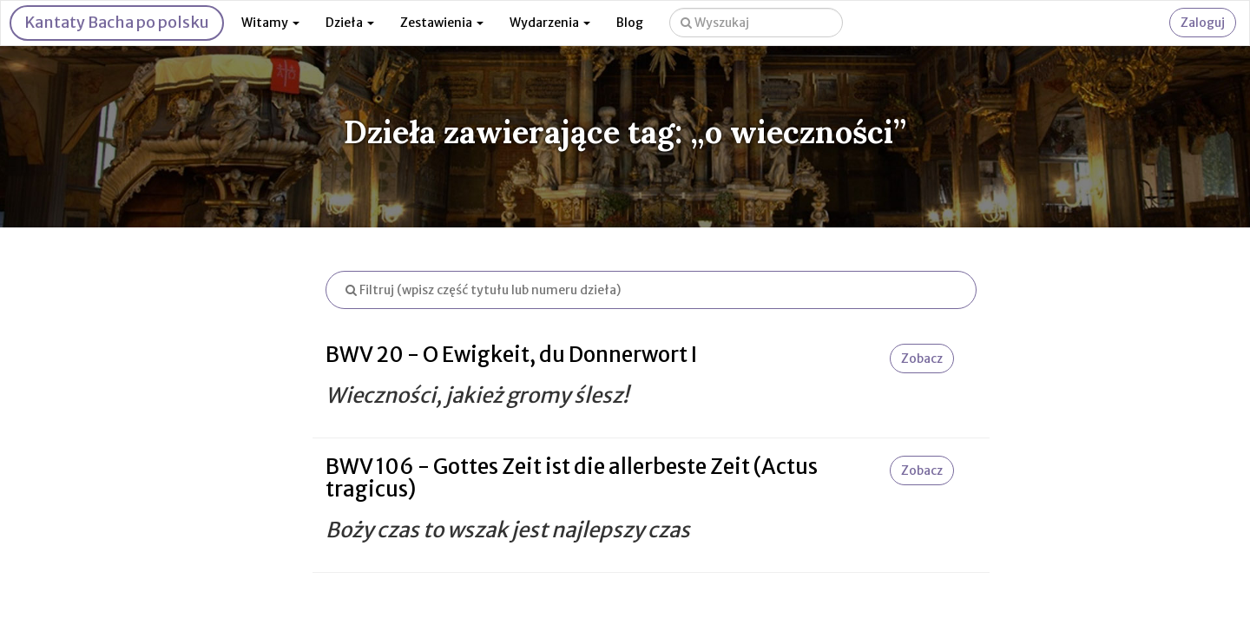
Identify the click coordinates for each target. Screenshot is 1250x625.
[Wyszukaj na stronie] (756, 22)
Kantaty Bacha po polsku (116, 22)
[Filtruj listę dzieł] (651, 289)
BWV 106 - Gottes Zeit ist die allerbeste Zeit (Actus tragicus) (572, 478)
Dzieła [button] (350, 22)
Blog (629, 22)
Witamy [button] (270, 22)
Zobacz (922, 358)
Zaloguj (1203, 22)
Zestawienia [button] (442, 22)
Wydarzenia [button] (550, 22)
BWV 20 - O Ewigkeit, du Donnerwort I (511, 354)
